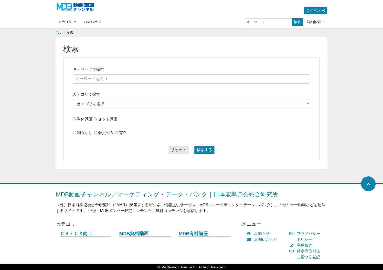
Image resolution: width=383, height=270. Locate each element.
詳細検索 (316, 22)
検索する (204, 150)
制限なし (85, 133)
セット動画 (107, 119)
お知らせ (92, 22)
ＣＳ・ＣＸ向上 (76, 233)
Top (59, 32)
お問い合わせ (263, 239)
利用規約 (302, 245)
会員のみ (106, 133)
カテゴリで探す (86, 94)
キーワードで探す (88, 69)
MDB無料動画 (134, 233)
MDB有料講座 (193, 233)
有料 (123, 133)
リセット (178, 150)
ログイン (315, 10)
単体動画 (85, 119)
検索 (297, 22)
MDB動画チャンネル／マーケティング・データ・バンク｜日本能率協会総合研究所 (167, 194)
